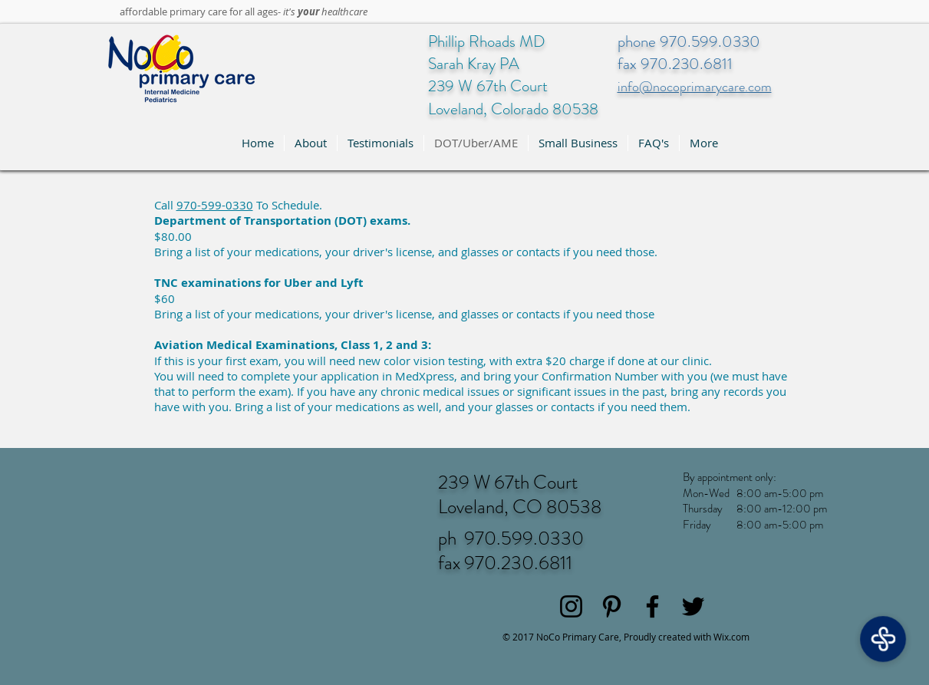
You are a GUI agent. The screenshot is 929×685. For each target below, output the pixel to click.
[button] (311, 143)
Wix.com (731, 637)
